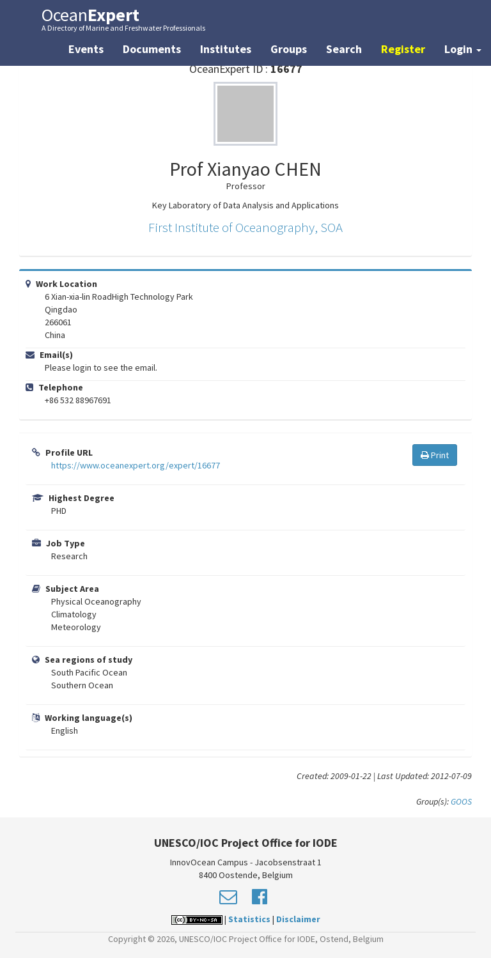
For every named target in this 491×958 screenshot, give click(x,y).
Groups (288, 49)
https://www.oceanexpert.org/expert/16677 (135, 465)
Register (403, 49)
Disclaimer (298, 919)
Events (86, 49)
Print (435, 455)
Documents (152, 49)
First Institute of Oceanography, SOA (245, 227)
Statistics (249, 919)
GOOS (461, 801)
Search (344, 49)
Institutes (225, 49)
